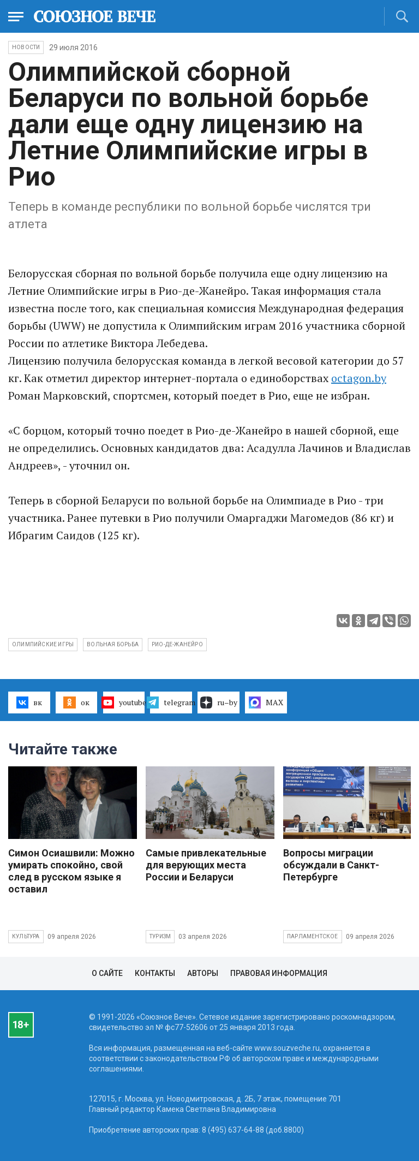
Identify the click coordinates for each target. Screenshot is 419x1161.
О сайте (107, 973)
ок (76, 702)
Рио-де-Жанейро (177, 644)
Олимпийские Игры (43, 644)
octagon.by (358, 378)
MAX (266, 702)
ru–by (218, 702)
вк (29, 702)
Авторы (202, 973)
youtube (124, 702)
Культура (26, 936)
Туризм (160, 936)
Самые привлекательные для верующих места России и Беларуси (206, 865)
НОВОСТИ (26, 47)
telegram (171, 702)
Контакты (155, 973)
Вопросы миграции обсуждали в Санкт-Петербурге (331, 865)
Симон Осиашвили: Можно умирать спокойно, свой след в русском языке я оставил (71, 871)
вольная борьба (113, 644)
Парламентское (312, 936)
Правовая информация (278, 973)
